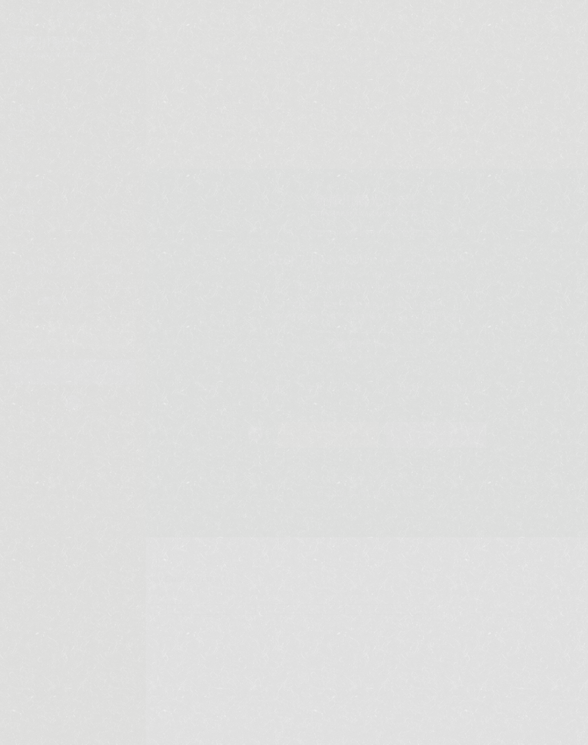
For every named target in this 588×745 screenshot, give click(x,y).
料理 (17, 158)
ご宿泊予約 (328, 434)
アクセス (26, 235)
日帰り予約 (436, 434)
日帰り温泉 (30, 107)
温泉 (17, 82)
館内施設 (26, 184)
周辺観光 (26, 210)
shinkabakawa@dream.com (380, 285)
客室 (17, 133)
